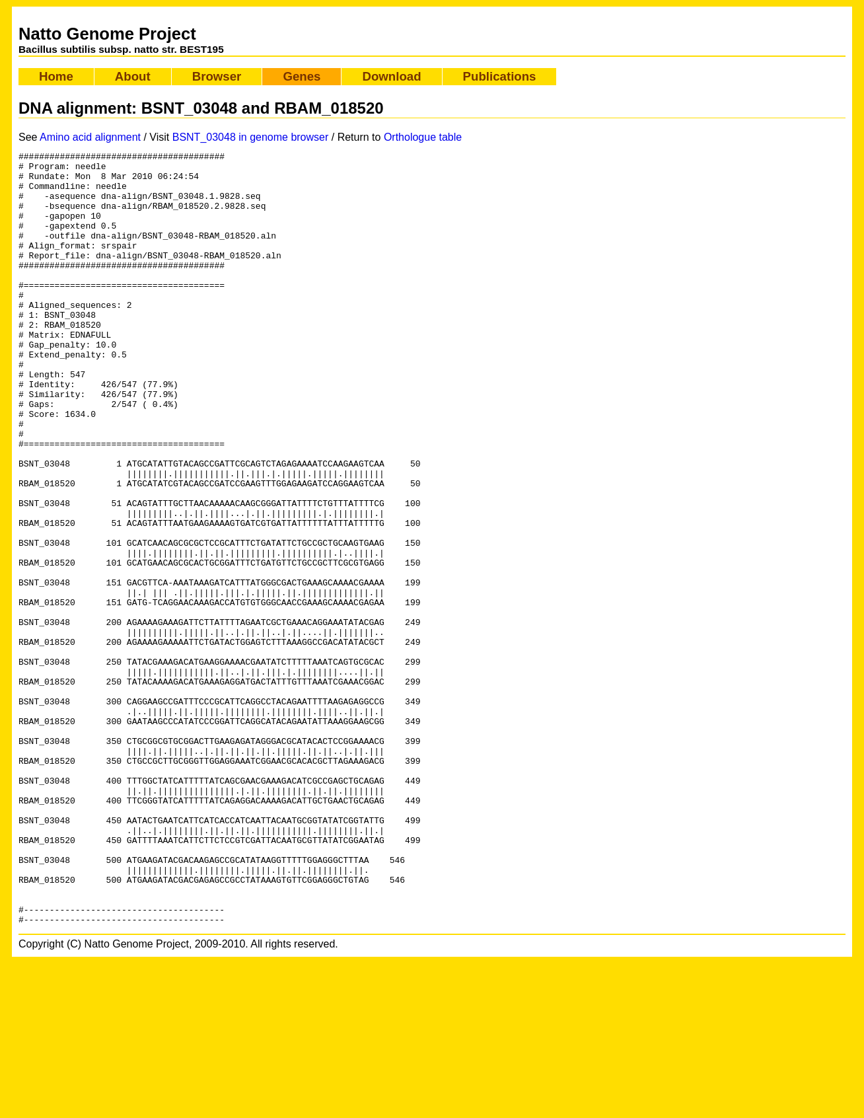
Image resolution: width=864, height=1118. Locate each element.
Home (56, 76)
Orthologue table (423, 137)
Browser (217, 76)
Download (391, 76)
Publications (499, 76)
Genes (301, 76)
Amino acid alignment (90, 137)
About (133, 76)
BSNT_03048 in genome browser (250, 137)
